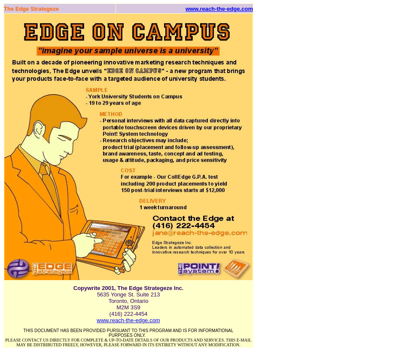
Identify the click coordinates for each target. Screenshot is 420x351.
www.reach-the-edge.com (219, 9)
